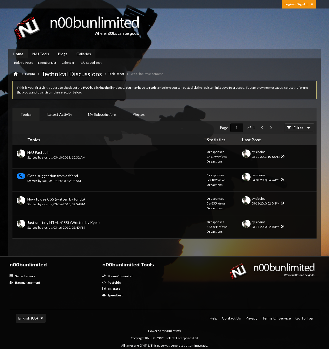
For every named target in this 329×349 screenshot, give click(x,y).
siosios (47, 157)
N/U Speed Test (91, 63)
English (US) (30, 318)
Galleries (83, 54)
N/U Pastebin (38, 152)
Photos (139, 114)
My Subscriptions (102, 114)
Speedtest (112, 295)
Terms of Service (276, 318)
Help (213, 318)
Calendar (68, 63)
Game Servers (22, 276)
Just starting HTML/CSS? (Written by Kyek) (63, 222)
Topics (26, 114)
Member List (47, 63)
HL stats (111, 289)
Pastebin (111, 282)
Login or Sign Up (299, 4)
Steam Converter (117, 276)
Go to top (304, 318)
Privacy (251, 318)
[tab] (26, 114)
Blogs (62, 54)
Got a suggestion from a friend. (53, 175)
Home (18, 54)
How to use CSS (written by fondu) (56, 199)
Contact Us (231, 318)
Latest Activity (59, 114)
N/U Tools (40, 54)
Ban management (25, 282)
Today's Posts (23, 63)
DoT (44, 181)
